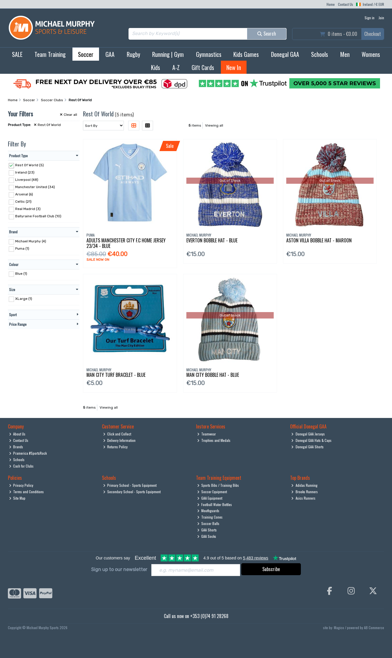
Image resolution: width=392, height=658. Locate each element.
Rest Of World (47, 125)
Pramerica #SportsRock (28, 453)
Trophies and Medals (214, 440)
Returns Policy (115, 446)
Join (381, 17)
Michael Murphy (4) (30, 241)
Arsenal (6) (24, 194)
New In (233, 67)
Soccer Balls (208, 523)
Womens (371, 54)
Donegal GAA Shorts (307, 446)
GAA (110, 54)
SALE (17, 54)
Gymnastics (208, 54)
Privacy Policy (21, 485)
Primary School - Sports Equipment (130, 485)
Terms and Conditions (26, 491)
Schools (319, 54)
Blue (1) (21, 274)
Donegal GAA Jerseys (308, 433)
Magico (339, 627)
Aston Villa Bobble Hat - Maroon (319, 240)
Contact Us (345, 4)
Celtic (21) (23, 202)
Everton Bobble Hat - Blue (211, 240)
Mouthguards (208, 510)
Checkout (372, 33)
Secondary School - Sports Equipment (132, 491)
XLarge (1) (23, 299)
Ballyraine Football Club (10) (38, 216)
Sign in (369, 17)
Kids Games (246, 54)
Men (345, 54)
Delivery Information (119, 440)
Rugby (133, 54)
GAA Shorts (207, 529)
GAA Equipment (210, 498)
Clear (68, 115)
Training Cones (210, 516)
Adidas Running (304, 485)
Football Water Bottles (214, 504)
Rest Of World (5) (29, 165)
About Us (17, 433)
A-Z (176, 67)
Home (331, 4)
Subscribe (271, 569)
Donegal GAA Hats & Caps (311, 440)
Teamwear (206, 433)
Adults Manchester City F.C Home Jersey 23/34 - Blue (126, 243)
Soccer (85, 54)
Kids (155, 67)
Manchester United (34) (35, 187)
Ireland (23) (24, 172)
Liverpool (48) (26, 180)
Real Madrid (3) (28, 209)
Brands (16, 446)
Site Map (17, 498)
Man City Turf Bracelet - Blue (115, 374)
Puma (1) (22, 248)
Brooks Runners (304, 491)
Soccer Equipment (212, 491)
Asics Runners (303, 498)
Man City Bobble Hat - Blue (212, 374)
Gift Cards (203, 67)
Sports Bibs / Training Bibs (218, 485)
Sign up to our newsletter (119, 569)
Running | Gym (168, 54)
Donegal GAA (285, 54)
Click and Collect (117, 433)
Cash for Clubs (21, 465)
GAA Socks (206, 536)
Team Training (50, 54)
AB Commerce (374, 627)
